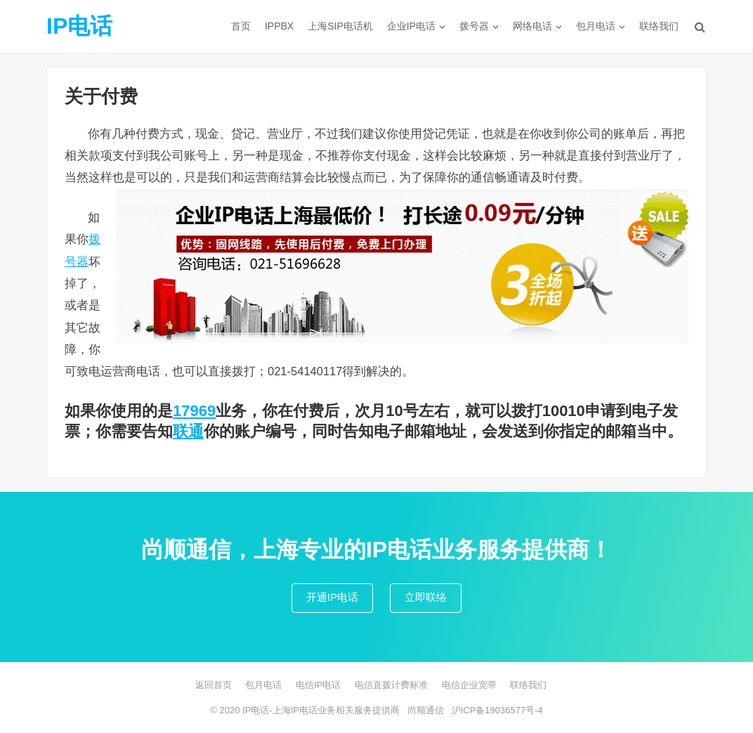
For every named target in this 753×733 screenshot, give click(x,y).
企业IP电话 (411, 26)
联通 (188, 431)
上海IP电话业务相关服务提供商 (336, 710)
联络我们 (659, 26)
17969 (194, 411)
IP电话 (79, 26)
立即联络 (426, 597)
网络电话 (532, 26)
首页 (241, 26)
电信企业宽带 (469, 685)
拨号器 (474, 26)
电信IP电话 (318, 685)
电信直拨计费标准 (391, 685)
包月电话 (595, 26)
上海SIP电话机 (340, 26)
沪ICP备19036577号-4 (497, 710)
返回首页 (213, 685)
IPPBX (279, 26)
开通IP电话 (332, 597)
